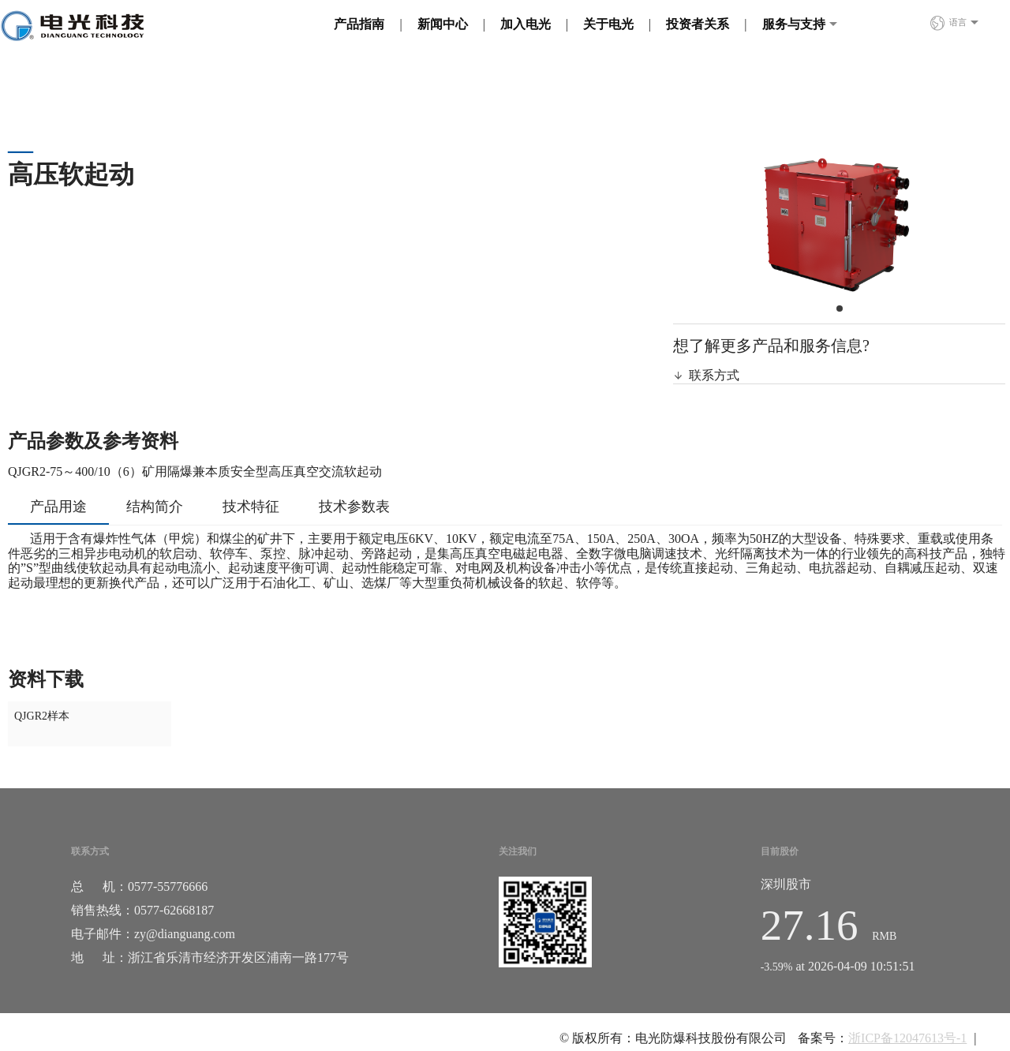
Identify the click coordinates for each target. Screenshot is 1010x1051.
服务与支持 (793, 24)
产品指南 (359, 24)
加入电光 (525, 24)
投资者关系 (697, 24)
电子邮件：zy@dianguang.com (153, 934)
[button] (839, 308)
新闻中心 (442, 24)
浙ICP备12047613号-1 (907, 1038)
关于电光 (608, 24)
